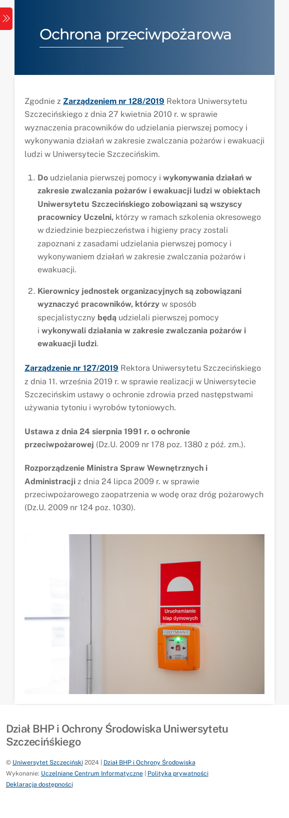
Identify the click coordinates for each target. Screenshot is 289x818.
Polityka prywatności (178, 773)
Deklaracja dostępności (39, 784)
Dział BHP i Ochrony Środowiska (150, 762)
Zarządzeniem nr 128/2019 (113, 101)
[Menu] (6, 18)
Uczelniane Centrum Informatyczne (92, 773)
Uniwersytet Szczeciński (47, 762)
